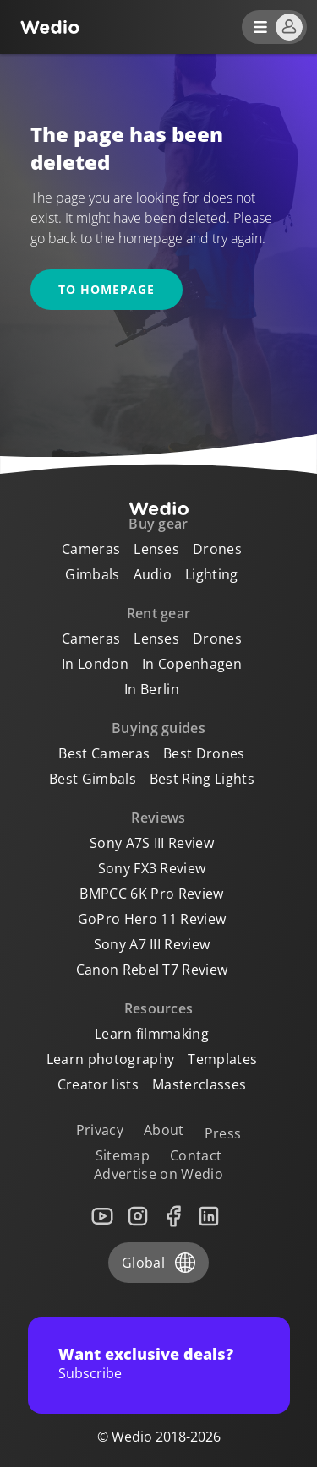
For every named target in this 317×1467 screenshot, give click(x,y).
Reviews (158, 817)
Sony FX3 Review (152, 868)
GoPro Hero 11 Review (152, 919)
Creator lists (98, 1084)
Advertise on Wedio (158, 1174)
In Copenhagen (192, 664)
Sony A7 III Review (152, 944)
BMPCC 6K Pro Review (151, 893)
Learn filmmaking (152, 1033)
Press (223, 1133)
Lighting (211, 574)
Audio (153, 574)
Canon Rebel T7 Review (152, 969)
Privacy (99, 1130)
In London (95, 664)
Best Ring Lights (202, 778)
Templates (222, 1059)
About (164, 1130)
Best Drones (204, 753)
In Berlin (151, 689)
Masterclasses (199, 1084)
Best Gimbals (92, 778)
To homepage (106, 289)
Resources (159, 1008)
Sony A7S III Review (152, 843)
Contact (195, 1155)
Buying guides (158, 728)
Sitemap (123, 1155)
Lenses (156, 549)
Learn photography (110, 1059)
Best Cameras (104, 753)
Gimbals (92, 574)
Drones (217, 549)
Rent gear (159, 613)
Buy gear (158, 523)
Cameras (91, 549)
